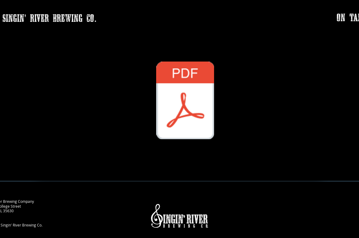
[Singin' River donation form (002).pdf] (185, 101)
